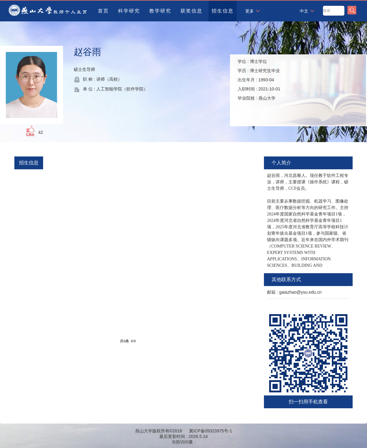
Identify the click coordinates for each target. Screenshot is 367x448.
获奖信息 (191, 10)
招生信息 (223, 10)
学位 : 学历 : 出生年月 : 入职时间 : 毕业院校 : (259, 80)
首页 (103, 10)
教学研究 (160, 10)
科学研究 (129, 10)
